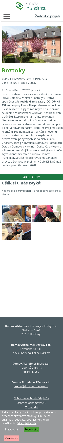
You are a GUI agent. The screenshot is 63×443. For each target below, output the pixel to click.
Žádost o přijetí (47, 16)
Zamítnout (11, 438)
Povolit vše (31, 429)
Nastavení (11, 429)
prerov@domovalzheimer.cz (30, 386)
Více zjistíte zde (26, 423)
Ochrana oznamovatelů (31, 403)
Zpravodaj (31, 407)
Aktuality (31, 177)
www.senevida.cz (51, 105)
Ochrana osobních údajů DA (31, 398)
